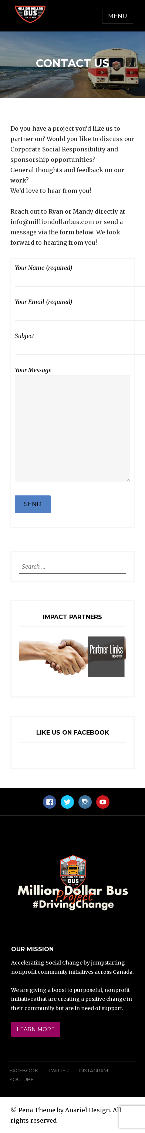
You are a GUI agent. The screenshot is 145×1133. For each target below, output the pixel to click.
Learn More (36, 1029)
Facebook (23, 1070)
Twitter (58, 1070)
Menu (117, 16)
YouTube (21, 1079)
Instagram (93, 1070)
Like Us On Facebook (72, 732)
